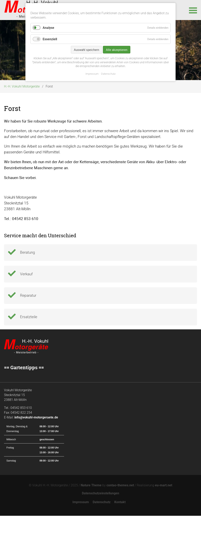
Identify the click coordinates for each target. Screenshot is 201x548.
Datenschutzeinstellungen (100, 525)
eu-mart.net (163, 517)
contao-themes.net (120, 517)
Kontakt (120, 534)
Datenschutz (102, 534)
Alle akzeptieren (116, 50)
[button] (193, 10)
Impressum (80, 534)
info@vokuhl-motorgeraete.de (36, 449)
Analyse (48, 28)
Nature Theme (91, 517)
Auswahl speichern (86, 50)
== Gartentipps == (24, 399)
